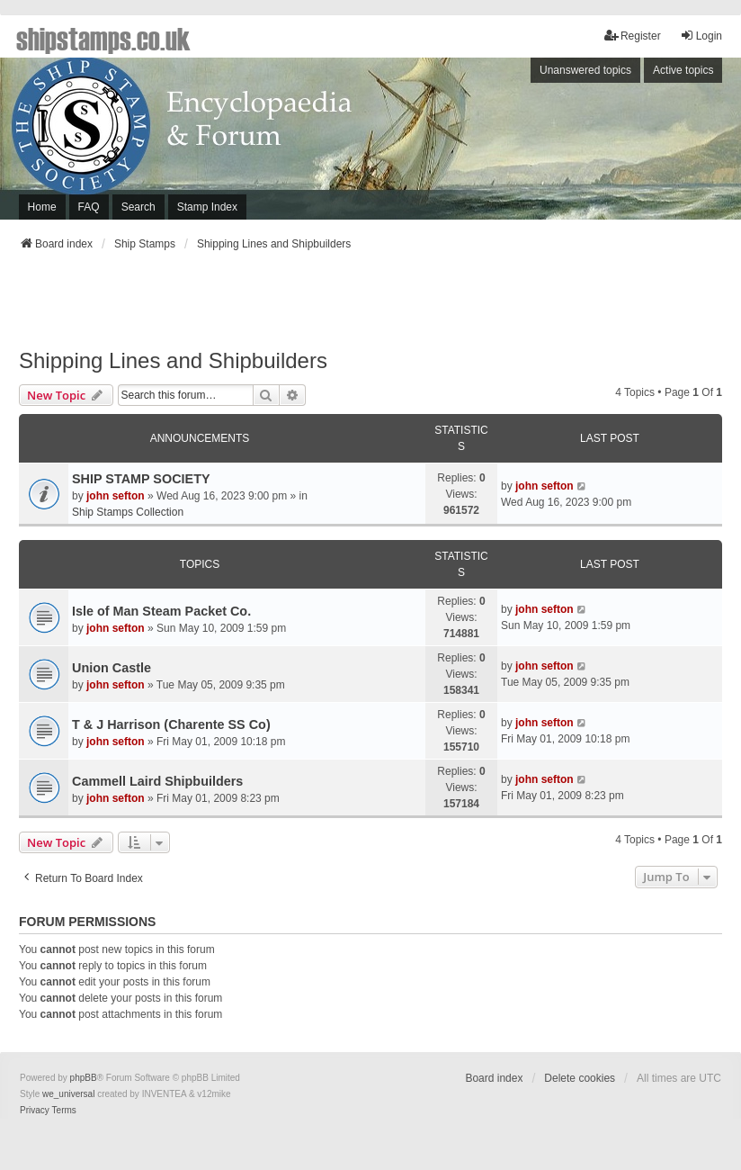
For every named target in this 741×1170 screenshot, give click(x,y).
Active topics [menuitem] (683, 70)
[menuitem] (34, 1110)
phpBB (83, 1078)
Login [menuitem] (701, 35)
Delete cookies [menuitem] (579, 1078)
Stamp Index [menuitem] (207, 207)
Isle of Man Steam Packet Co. (161, 611)
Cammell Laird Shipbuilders (157, 781)
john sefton (115, 496)
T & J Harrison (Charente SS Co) (171, 724)
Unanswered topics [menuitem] (585, 70)
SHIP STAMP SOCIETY (141, 479)
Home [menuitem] (42, 207)
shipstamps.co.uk (103, 38)
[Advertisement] (370, 305)
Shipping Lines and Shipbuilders (173, 360)
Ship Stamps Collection (127, 512)
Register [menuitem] (632, 35)
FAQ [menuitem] (89, 207)
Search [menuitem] (138, 207)
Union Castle (111, 668)
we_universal (68, 1094)
